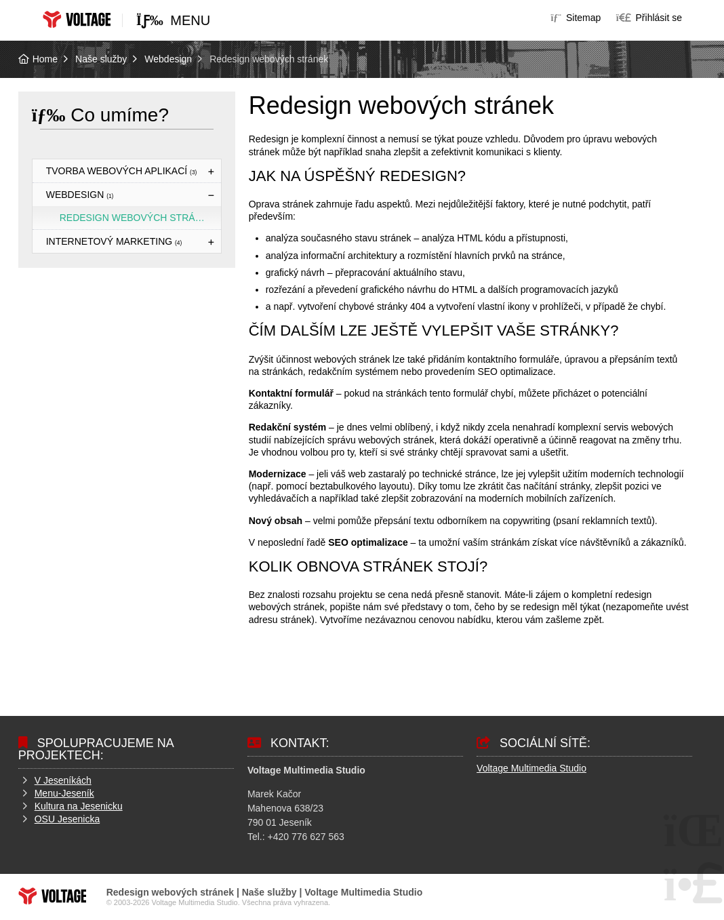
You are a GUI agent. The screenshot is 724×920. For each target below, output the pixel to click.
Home (76, 19)
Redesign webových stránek (137, 217)
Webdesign (168, 59)
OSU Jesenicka (67, 819)
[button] (649, 17)
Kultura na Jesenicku (79, 806)
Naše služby (101, 59)
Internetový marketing (114, 241)
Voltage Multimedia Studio (531, 768)
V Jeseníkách (63, 780)
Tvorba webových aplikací (121, 170)
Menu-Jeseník (64, 793)
